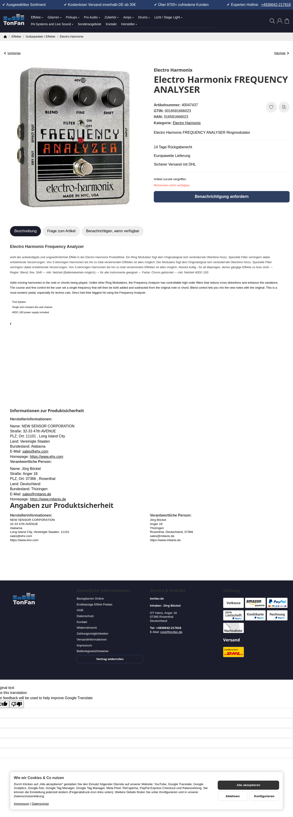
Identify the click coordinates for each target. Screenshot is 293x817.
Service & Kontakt (167, 590)
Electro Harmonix (187, 123)
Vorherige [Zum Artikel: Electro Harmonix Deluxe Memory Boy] (12, 53)
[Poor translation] (16, 704)
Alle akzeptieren (248, 785)
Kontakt (111, 24)
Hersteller (129, 24)
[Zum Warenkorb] (287, 21)
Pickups (72, 17)
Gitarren (54, 17)
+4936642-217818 (276, 5)
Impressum (21, 803)
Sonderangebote (89, 24)
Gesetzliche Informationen (103, 590)
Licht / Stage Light (168, 17)
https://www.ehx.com (46, 457)
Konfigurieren (264, 796)
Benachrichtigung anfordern (222, 196)
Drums (144, 17)
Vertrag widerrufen (110, 659)
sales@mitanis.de (36, 494)
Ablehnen (233, 796)
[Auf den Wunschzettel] (271, 107)
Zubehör (112, 17)
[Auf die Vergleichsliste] (284, 107)
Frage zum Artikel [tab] (61, 231)
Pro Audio (92, 17)
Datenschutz (40, 803)
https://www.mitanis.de (48, 499)
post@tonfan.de (171, 632)
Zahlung (231, 590)
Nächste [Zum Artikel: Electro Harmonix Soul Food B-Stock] (281, 53)
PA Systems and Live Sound (52, 24)
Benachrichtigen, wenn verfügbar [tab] (112, 231)
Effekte (37, 17)
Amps (128, 17)
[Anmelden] (279, 21)
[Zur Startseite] (13, 21)
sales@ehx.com (35, 451)
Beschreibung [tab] (25, 231)
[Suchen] (272, 21)
